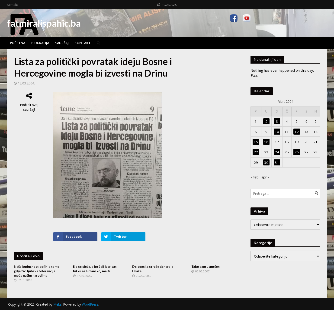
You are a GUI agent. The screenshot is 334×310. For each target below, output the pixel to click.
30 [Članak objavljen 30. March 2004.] (266, 162)
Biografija (40, 43)
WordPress (90, 304)
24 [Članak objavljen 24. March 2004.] (277, 152)
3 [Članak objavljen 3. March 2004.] (277, 121)
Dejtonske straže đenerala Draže (152, 269)
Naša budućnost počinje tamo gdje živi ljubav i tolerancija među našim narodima (36, 271)
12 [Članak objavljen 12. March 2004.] (297, 131)
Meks (57, 304)
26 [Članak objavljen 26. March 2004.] (297, 152)
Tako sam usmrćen (205, 266)
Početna (17, 43)
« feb (254, 177)
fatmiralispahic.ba (44, 23)
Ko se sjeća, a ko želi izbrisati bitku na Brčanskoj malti (95, 269)
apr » (265, 177)
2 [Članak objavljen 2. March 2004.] (266, 121)
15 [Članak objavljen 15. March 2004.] (256, 141)
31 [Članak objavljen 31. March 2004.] (277, 162)
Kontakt (12, 5)
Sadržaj (62, 43)
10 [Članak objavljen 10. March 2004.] (277, 131)
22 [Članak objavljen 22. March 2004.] (256, 152)
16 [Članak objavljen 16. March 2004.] (266, 141)
